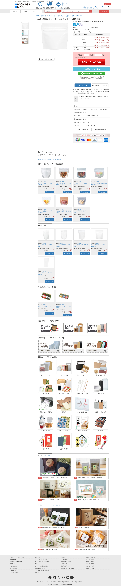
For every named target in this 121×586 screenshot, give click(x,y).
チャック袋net (13, 566)
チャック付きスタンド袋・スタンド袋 (71, 16)
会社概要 (60, 582)
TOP (38, 16)
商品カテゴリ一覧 (90, 557)
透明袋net (37, 557)
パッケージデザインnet (16, 561)
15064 (62, 304)
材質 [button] (76, 98)
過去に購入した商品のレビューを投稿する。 (50, 159)
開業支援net (13, 559)
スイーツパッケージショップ (42, 570)
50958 (44, 209)
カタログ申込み (90, 561)
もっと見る (47, 455)
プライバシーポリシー (43, 582)
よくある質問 (64, 559)
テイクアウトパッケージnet (17, 557)
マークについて (83, 129)
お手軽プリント (36, 11)
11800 (97, 181)
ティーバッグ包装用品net (41, 566)
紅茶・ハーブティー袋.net (42, 561)
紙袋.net (37, 572)
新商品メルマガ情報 (66, 561)
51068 (79, 209)
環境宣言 (66, 582)
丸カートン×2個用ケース (44, 306)
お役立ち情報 (64, 564)
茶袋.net (37, 564)
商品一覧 (15, 11)
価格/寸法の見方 (101, 129)
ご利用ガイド (64, 557)
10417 (62, 243)
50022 (44, 271)
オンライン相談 (90, 559)
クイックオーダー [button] (104, 11)
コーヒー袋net (13, 570)
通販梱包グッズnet (40, 568)
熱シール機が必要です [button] (46, 59)
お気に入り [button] (83, 85)
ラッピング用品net (14, 572)
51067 (62, 209)
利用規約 (53, 582)
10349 (44, 243)
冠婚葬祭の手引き (65, 566)
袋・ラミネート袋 (54, 16)
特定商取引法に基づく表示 (67, 568)
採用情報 (80, 582)
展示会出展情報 (90, 564)
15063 (44, 304)
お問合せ (73, 582)
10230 (44, 181)
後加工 (26, 11)
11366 (79, 181)
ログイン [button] (107, 4)
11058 (62, 181)
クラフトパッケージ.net (41, 559)
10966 (79, 243)
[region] (73, 16)
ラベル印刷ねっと (14, 568)
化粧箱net (12, 564)
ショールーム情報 (90, 566)
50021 (97, 243)
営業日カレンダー (90, 568)
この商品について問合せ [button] (100, 85)
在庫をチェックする (91, 69)
